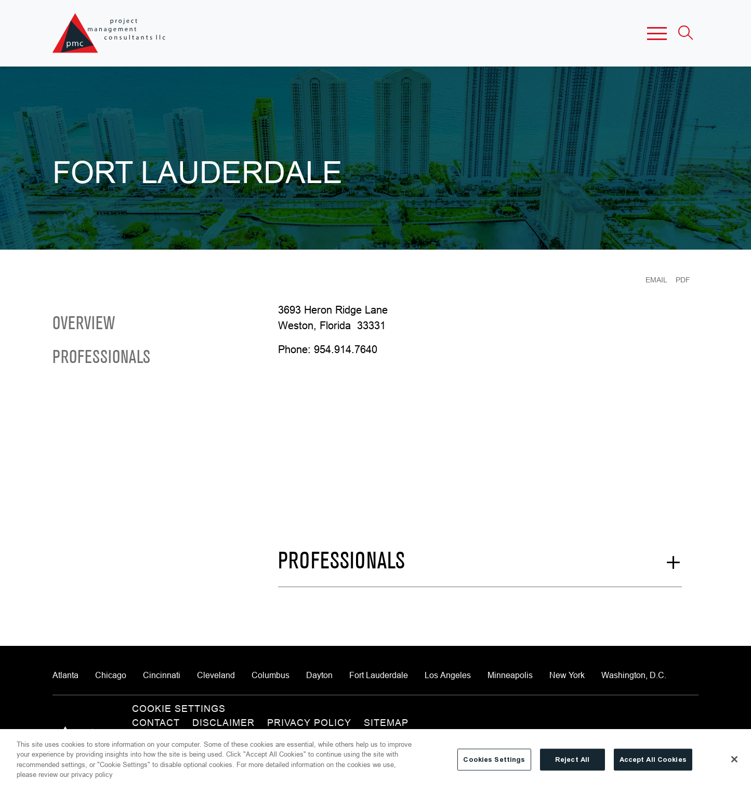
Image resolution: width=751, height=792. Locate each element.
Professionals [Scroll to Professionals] (101, 358)
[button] (656, 33)
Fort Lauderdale (378, 675)
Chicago (110, 675)
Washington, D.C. (633, 675)
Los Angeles (448, 675)
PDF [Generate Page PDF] (683, 280)
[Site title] (109, 33)
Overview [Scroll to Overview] (83, 324)
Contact (156, 722)
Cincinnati (161, 675)
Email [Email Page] (656, 280)
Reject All (572, 759)
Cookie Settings (179, 708)
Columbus (270, 675)
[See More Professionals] (479, 569)
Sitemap (386, 722)
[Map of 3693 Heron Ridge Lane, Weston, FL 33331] (393, 444)
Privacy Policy (309, 722)
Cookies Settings (494, 759)
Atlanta (65, 675)
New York (567, 675)
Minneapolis (510, 675)
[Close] (734, 759)
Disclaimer (223, 722)
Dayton (319, 675)
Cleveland (216, 675)
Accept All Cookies (653, 759)
